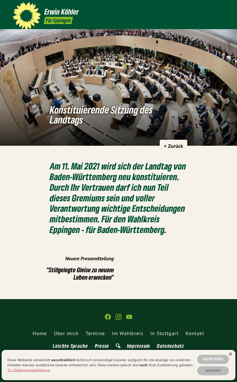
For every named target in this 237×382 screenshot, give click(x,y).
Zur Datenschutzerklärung (28, 370)
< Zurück (173, 145)
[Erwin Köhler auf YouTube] (221, 6)
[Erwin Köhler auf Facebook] (208, 6)
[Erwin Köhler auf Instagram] (215, 6)
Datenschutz (170, 346)
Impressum (138, 346)
